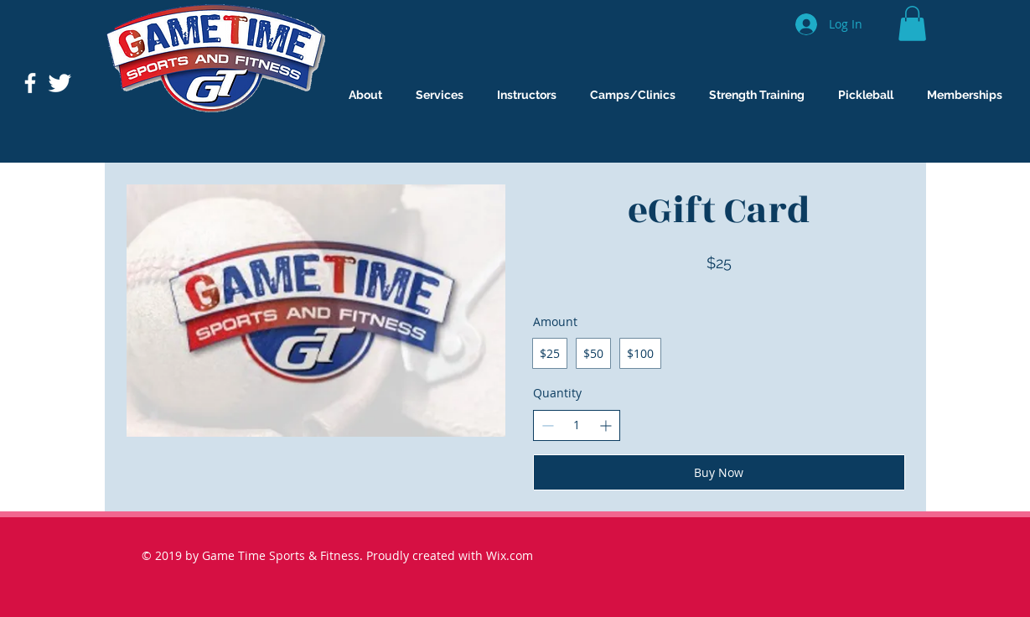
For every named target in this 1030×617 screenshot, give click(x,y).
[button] (912, 23)
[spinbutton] (576, 425)
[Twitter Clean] (59, 83)
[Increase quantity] (605, 425)
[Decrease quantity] (547, 425)
